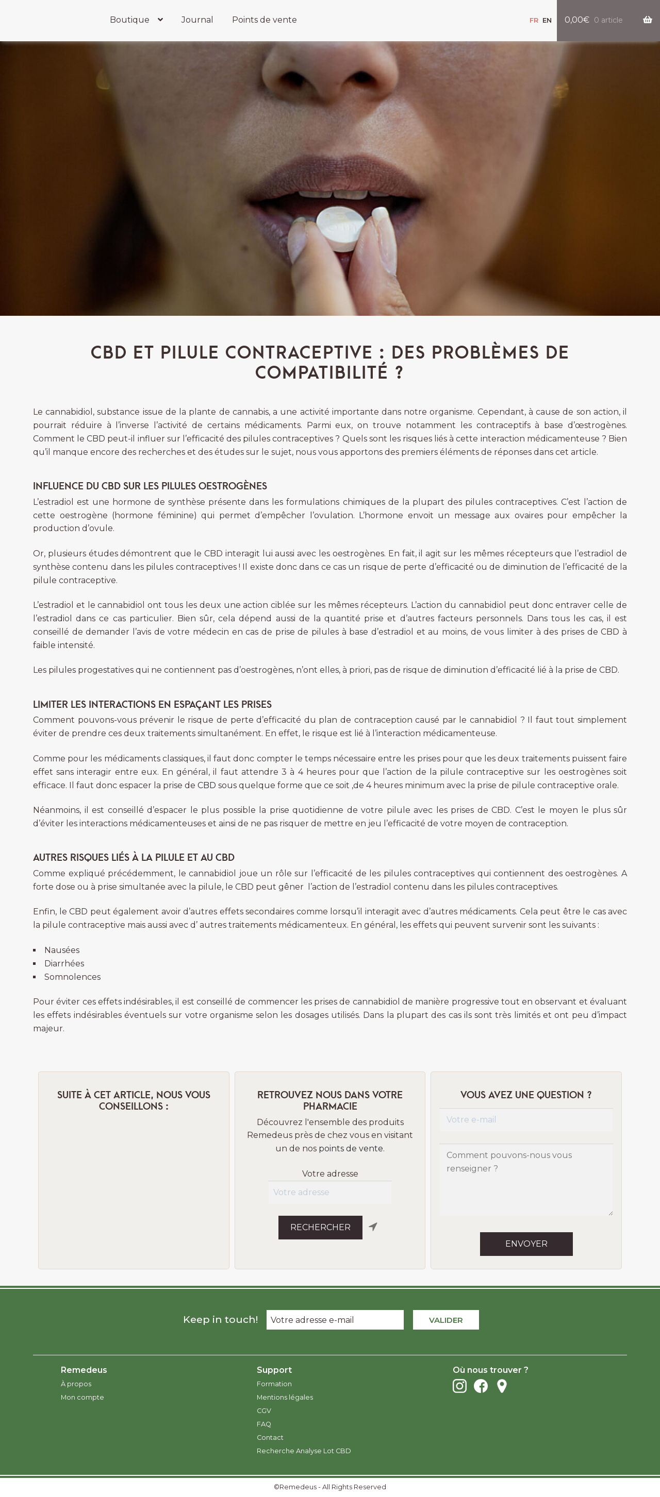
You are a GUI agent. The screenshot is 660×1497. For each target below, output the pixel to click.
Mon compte (82, 1397)
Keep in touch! (220, 1319)
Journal (197, 20)
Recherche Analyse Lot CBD (304, 1451)
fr (534, 20)
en (547, 20)
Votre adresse (330, 1174)
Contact (270, 1437)
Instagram (460, 1386)
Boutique (130, 20)
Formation (274, 1384)
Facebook (481, 1386)
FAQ (264, 1424)
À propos (76, 1384)
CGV (264, 1411)
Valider (446, 1320)
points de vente (351, 1148)
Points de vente (264, 20)
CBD (206, 785)
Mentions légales (285, 1397)
